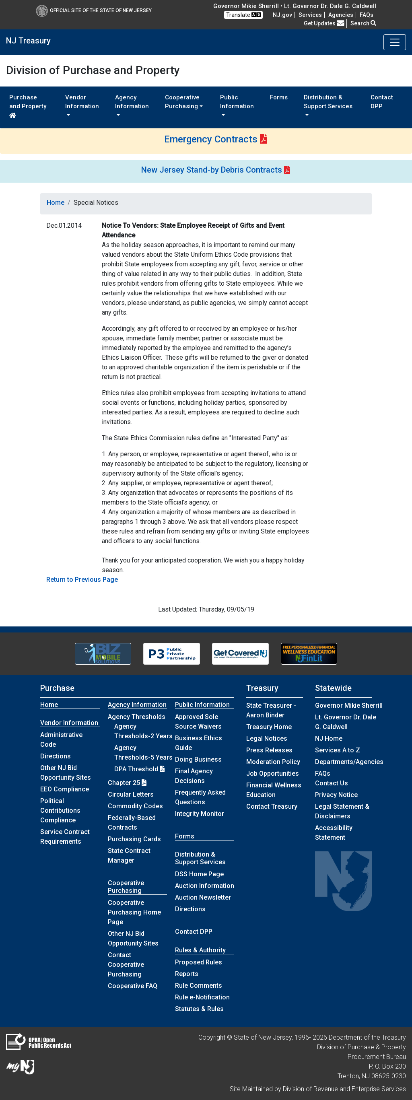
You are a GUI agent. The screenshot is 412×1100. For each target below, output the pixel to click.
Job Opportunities (272, 773)
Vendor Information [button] (82, 102)
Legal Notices (266, 738)
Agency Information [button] (132, 102)
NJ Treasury (28, 40)
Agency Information (137, 705)
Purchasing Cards (134, 839)
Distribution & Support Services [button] (328, 102)
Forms (279, 97)
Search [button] (363, 23)
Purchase (57, 688)
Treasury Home (269, 727)
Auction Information (204, 886)
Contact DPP (382, 102)
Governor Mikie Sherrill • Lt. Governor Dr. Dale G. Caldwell (294, 6)
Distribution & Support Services (200, 858)
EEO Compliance (64, 789)
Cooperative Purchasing (126, 886)
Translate (243, 15)
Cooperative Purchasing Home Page (134, 912)
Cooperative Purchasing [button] (182, 102)
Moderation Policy (273, 762)
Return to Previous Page (82, 579)
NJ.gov (282, 15)
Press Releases (269, 750)
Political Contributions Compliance (60, 810)
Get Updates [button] (324, 23)
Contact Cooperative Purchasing (126, 964)
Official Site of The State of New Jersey (94, 10)
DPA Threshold (139, 769)
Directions (55, 756)
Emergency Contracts (211, 139)
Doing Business (198, 759)
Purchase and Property (27, 106)
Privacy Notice (336, 795)
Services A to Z (337, 750)
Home (55, 202)
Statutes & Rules (199, 1009)
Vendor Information (69, 723)
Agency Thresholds (136, 717)
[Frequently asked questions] (366, 15)
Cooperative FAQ (132, 986)
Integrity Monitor (199, 814)
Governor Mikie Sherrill (349, 705)
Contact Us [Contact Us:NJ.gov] (331, 783)
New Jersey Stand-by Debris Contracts (211, 170)
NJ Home (328, 738)
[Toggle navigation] (394, 42)
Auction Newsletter (203, 897)
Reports (186, 974)
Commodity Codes (135, 806)
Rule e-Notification (202, 997)
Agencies (340, 15)
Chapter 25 (127, 783)
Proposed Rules (198, 962)
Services (310, 15)
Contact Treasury (271, 806)
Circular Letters (131, 794)
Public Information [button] (237, 102)
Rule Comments (198, 985)
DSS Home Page (199, 874)
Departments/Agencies (349, 762)
